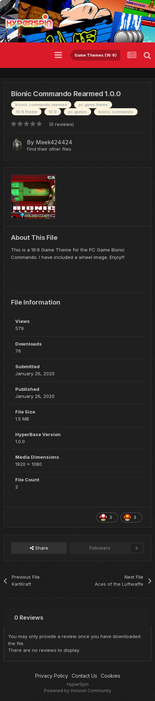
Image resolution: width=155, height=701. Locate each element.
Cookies (110, 676)
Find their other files (49, 149)
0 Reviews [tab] (28, 617)
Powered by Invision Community (77, 690)
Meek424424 (54, 142)
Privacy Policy (51, 676)
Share (39, 548)
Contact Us (84, 676)
